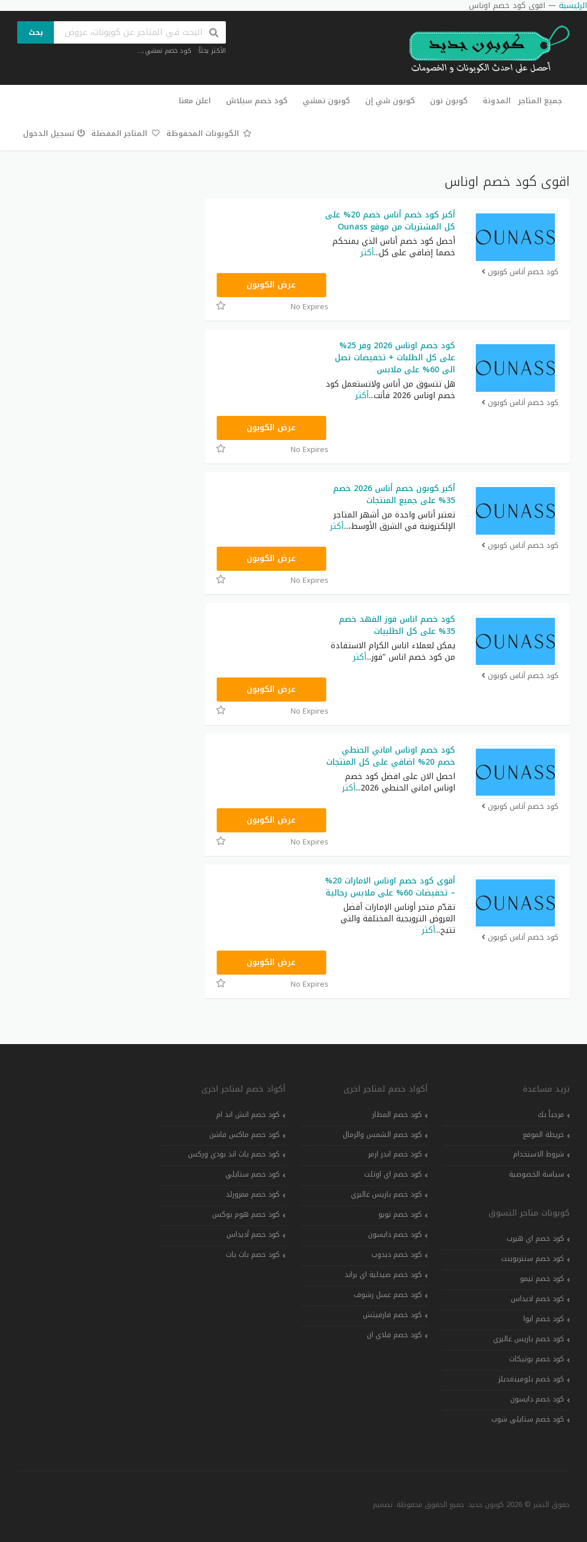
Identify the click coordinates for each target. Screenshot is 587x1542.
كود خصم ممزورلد (253, 1194)
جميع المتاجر (540, 101)
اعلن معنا (195, 101)
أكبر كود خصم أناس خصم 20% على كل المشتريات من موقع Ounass (390, 221)
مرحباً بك (551, 1115)
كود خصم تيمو (542, 1279)
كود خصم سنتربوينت (532, 1258)
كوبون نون (449, 101)
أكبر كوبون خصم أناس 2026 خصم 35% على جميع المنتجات (394, 494)
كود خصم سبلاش (257, 101)
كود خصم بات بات (253, 1254)
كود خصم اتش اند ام (248, 1115)
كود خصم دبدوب (396, 1254)
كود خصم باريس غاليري (528, 1339)
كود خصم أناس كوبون (519, 272)
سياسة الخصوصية (536, 1174)
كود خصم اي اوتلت (393, 1174)
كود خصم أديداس (253, 1234)
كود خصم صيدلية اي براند (383, 1275)
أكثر (367, 252)
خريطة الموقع (543, 1135)
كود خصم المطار (397, 1115)
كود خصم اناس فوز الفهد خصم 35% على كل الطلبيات (397, 625)
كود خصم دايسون (537, 1399)
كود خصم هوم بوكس (246, 1214)
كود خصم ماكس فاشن (244, 1135)
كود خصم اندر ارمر (395, 1154)
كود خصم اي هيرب (535, 1238)
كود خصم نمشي (168, 51)
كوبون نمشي (326, 101)
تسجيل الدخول (54, 133)
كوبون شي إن (390, 101)
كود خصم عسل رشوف (388, 1295)
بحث (36, 32)
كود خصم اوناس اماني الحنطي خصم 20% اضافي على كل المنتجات (390, 756)
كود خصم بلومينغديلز (531, 1379)
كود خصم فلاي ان (394, 1335)
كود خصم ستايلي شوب (527, 1419)
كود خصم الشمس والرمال (382, 1135)
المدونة (497, 101)
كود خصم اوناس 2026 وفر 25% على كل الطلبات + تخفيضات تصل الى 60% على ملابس (395, 357)
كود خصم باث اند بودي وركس (234, 1154)
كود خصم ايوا (543, 1319)
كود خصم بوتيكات (536, 1359)
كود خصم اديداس (537, 1299)
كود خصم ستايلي (252, 1174)
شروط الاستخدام (538, 1154)
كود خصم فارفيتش (392, 1315)
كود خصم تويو (400, 1214)
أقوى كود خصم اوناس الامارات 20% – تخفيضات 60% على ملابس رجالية (390, 887)
